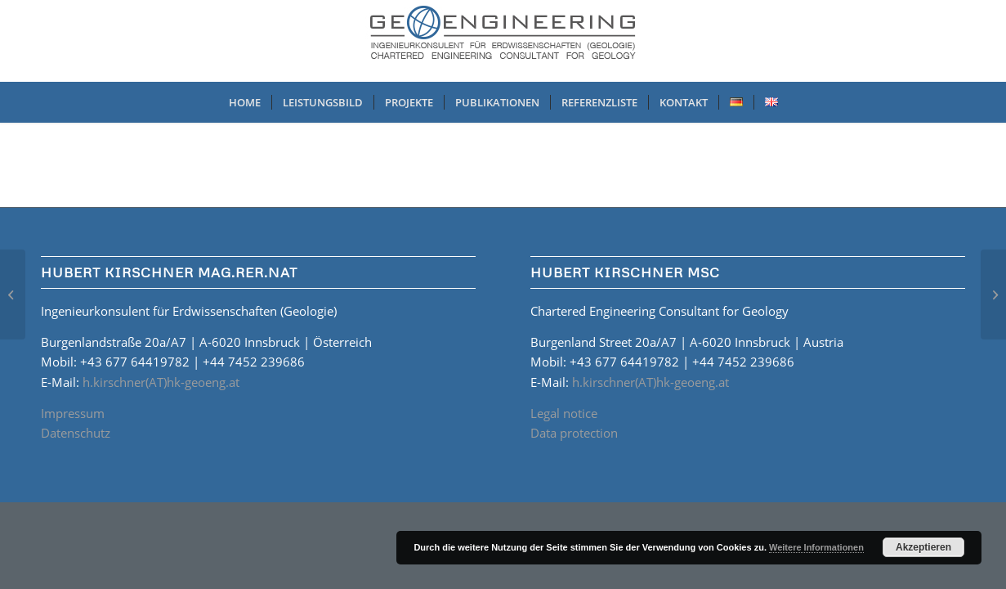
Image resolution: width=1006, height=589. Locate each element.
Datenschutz (75, 433)
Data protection (574, 433)
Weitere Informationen (816, 547)
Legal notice (563, 413)
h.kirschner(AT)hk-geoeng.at (161, 382)
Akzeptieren (923, 547)
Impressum (73, 413)
